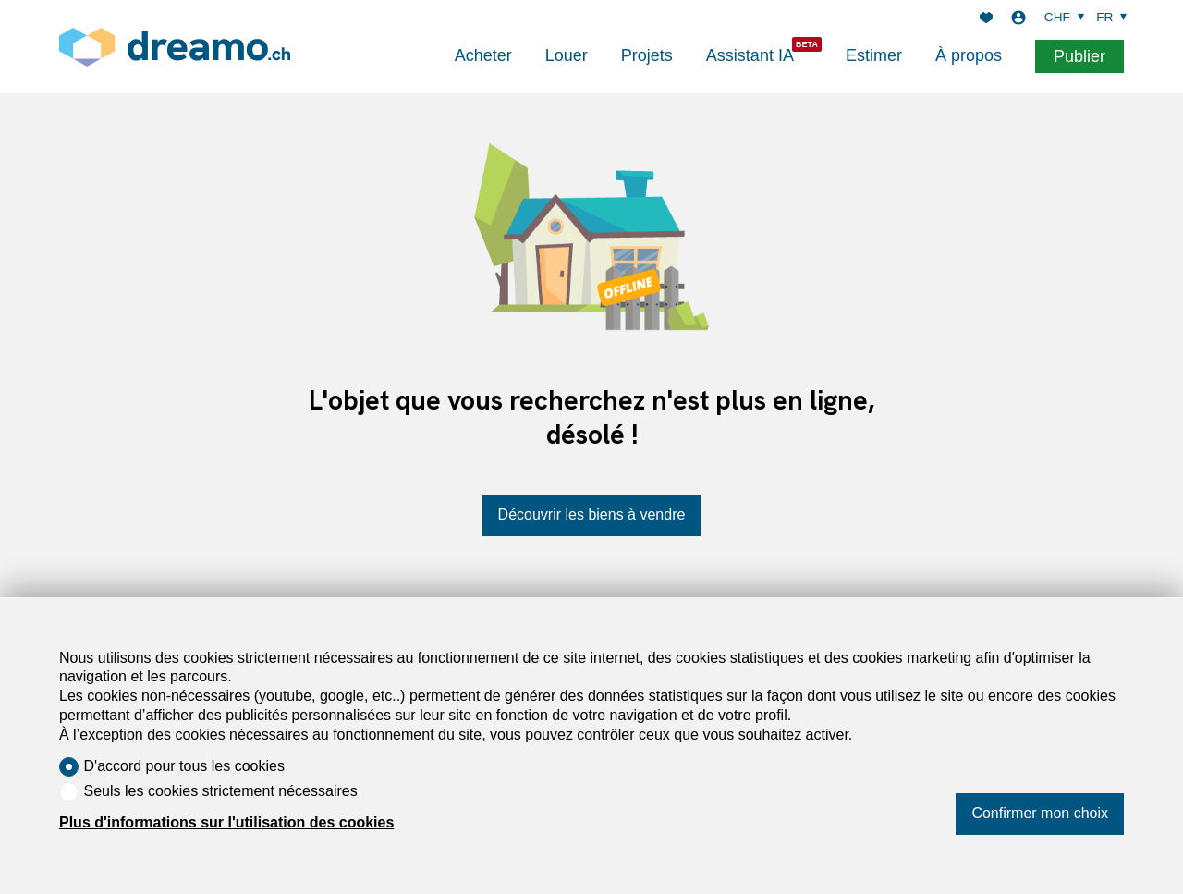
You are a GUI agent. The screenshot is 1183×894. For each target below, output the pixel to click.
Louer (566, 55)
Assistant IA (750, 55)
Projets (647, 55)
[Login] (1018, 17)
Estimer (874, 55)
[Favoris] (986, 17)
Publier (1079, 56)
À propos (968, 55)
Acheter (483, 55)
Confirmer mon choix (1039, 813)
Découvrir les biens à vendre (592, 514)
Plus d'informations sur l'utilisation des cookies (226, 822)
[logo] (174, 47)
